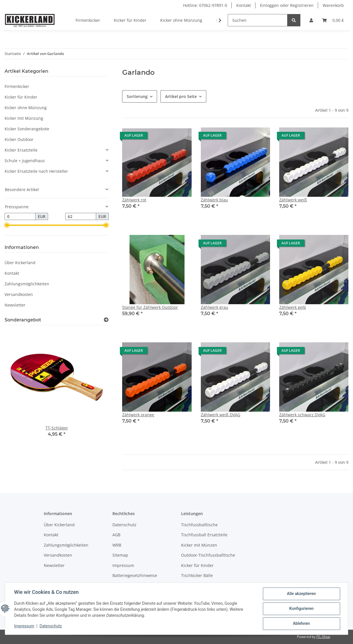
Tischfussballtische (199, 524)
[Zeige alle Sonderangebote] (106, 320)
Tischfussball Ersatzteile (204, 534)
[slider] (6, 225)
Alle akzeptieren (301, 594)
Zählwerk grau (214, 307)
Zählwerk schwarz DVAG (302, 414)
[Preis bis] (80, 216)
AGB (116, 534)
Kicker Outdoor (19, 139)
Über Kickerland (20, 262)
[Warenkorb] (333, 20)
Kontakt (243, 5)
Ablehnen (301, 623)
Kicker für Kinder (21, 97)
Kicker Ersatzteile (21, 150)
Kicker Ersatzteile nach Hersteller (36, 171)
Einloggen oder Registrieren (287, 5)
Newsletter (15, 305)
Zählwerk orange (138, 414)
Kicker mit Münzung (24, 118)
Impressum (123, 565)
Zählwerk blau (214, 200)
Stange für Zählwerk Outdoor (150, 307)
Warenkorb (333, 5)
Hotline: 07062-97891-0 (205, 5)
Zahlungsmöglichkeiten (27, 283)
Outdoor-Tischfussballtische (208, 555)
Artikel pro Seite (181, 96)
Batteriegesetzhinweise (134, 575)
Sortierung (137, 96)
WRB (116, 545)
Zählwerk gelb (292, 307)
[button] (311, 20)
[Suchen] (257, 20)
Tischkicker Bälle (197, 575)
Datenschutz (124, 524)
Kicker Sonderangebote (27, 128)
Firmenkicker (17, 86)
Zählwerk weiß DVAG (220, 414)
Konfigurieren (301, 608)
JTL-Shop (323, 636)
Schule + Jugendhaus (25, 160)
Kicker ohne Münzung (26, 107)
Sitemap (120, 555)
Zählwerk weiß (293, 200)
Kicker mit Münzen (199, 545)
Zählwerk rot (134, 200)
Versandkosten (19, 294)
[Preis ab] (20, 216)
